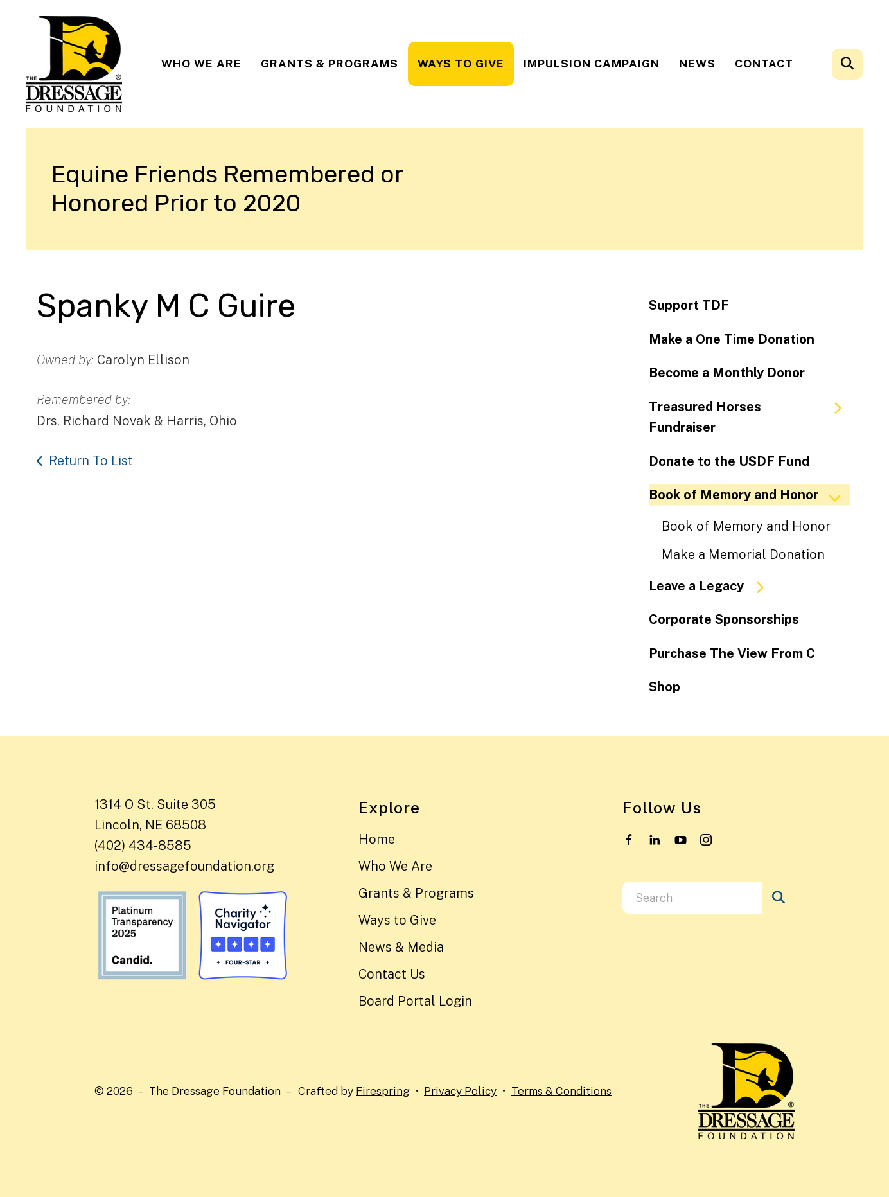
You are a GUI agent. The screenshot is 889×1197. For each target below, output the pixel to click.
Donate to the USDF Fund (729, 461)
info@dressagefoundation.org (184, 866)
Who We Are (201, 63)
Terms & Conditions (561, 1090)
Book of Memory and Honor (749, 495)
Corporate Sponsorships (724, 619)
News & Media (401, 947)
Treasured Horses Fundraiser (751, 417)
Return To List (91, 460)
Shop (664, 687)
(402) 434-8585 (142, 845)
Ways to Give (461, 63)
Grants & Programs (329, 63)
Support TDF (689, 305)
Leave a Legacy (712, 586)
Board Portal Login (415, 1001)
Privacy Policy (460, 1090)
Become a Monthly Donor (727, 372)
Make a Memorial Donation (743, 554)
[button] (847, 64)
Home (376, 839)
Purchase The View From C (732, 653)
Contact (764, 63)
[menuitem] (201, 63)
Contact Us (391, 974)
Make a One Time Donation (731, 339)
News (697, 63)
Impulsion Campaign (592, 63)
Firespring (383, 1090)
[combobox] (692, 898)
